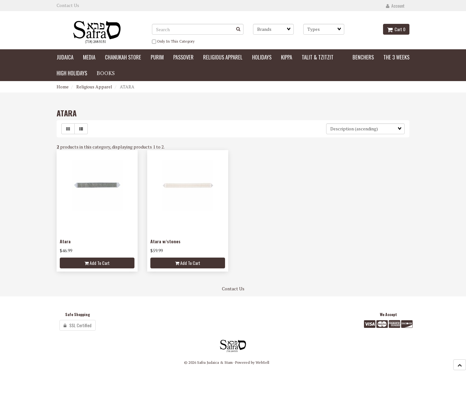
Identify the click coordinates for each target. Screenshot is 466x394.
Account (395, 5)
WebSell (262, 362)
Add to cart (97, 262)
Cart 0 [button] (396, 29)
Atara (65, 241)
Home (63, 87)
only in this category (173, 41)
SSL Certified (78, 325)
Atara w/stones (165, 241)
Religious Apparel (94, 87)
